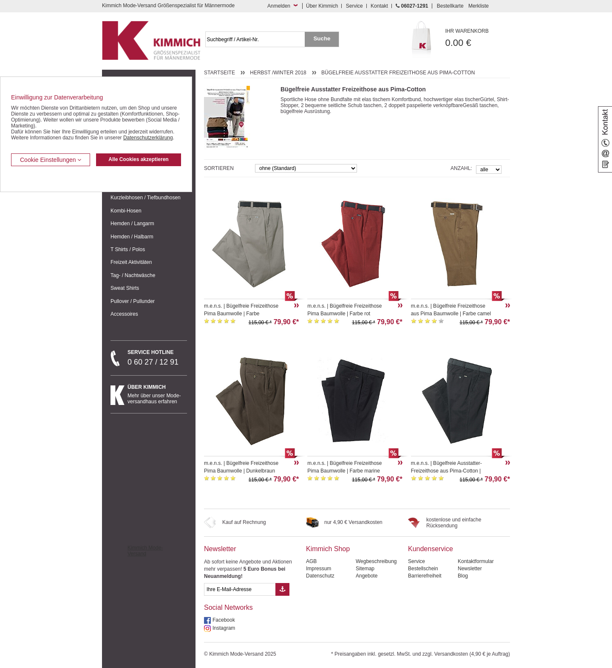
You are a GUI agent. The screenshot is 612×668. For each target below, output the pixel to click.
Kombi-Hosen (126, 211)
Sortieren (219, 168)
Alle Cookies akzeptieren (138, 159)
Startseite (219, 73)
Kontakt (379, 6)
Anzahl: (461, 168)
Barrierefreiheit (425, 576)
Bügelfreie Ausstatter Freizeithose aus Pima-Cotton (398, 73)
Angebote (366, 576)
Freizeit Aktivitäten (131, 262)
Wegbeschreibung (376, 561)
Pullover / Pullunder (132, 301)
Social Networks (228, 607)
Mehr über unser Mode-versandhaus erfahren (157, 394)
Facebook (223, 620)
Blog (463, 576)
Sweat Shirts (124, 288)
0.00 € (477, 38)
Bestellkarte (450, 6)
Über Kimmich (322, 6)
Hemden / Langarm (132, 223)
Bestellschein (423, 569)
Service (354, 6)
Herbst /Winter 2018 (278, 73)
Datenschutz (320, 576)
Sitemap (365, 569)
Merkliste (478, 6)
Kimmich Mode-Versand (145, 551)
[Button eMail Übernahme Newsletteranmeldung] (282, 589)
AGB (311, 561)
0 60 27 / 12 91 (157, 357)
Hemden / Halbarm (131, 237)
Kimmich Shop (328, 548)
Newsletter (220, 548)
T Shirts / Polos (127, 249)
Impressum (318, 569)
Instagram (223, 628)
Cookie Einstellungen (50, 159)
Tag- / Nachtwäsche (132, 275)
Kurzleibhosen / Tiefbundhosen (145, 198)
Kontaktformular (476, 561)
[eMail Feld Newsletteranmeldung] (239, 589)
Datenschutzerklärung (148, 138)
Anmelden (278, 6)
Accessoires (124, 314)
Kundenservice (430, 548)
